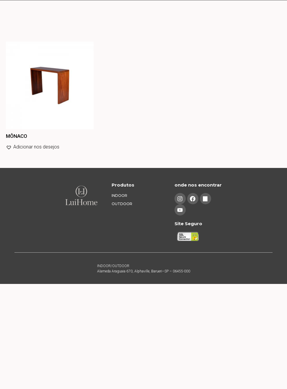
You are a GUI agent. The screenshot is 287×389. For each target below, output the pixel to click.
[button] (32, 147)
